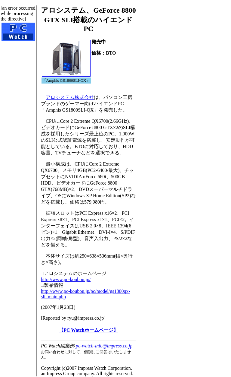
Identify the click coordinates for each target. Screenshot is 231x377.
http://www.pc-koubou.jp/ (66, 279)
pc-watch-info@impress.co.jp (104, 345)
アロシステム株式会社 (70, 97)
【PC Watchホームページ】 (88, 330)
